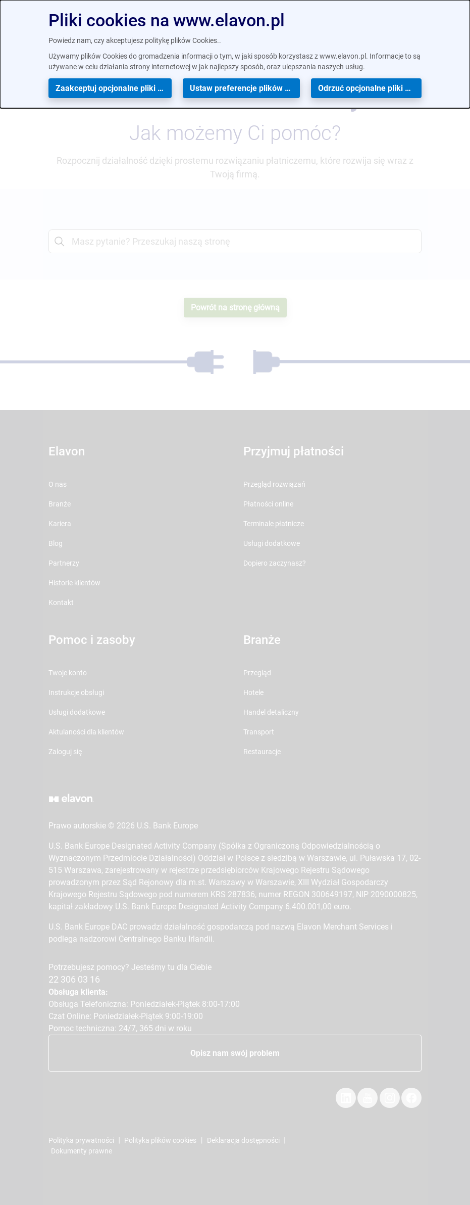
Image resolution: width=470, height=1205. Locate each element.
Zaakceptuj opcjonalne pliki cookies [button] (114, 88)
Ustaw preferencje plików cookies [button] (245, 88)
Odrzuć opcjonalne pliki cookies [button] (370, 88)
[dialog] (235, 54)
